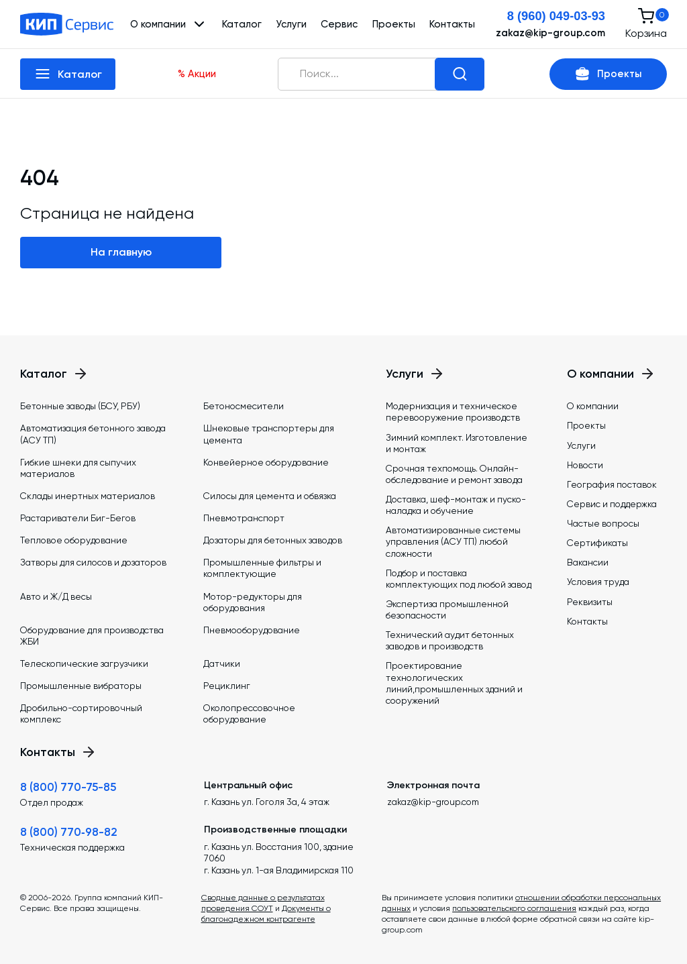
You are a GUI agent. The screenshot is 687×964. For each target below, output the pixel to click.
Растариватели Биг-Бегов (78, 518)
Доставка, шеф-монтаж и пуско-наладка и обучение (456, 505)
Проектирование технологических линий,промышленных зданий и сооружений (454, 682)
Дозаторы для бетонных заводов (272, 540)
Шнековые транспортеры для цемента (268, 434)
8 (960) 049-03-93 (556, 16)
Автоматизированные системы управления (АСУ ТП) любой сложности (453, 541)
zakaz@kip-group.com (550, 33)
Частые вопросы (603, 523)
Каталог (242, 24)
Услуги (291, 24)
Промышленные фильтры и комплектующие (262, 568)
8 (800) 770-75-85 (68, 787)
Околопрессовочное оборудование (249, 713)
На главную (121, 252)
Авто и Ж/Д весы (56, 596)
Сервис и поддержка (612, 503)
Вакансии (588, 562)
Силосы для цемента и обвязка (269, 495)
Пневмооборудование (251, 630)
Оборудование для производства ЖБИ (92, 636)
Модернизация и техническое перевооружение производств (453, 411)
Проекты (393, 24)
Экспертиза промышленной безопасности (447, 609)
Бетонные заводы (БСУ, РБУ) (80, 405)
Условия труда (598, 581)
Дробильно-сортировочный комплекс (81, 713)
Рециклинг (226, 685)
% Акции (197, 74)
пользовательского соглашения (514, 908)
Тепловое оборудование (73, 540)
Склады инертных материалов (87, 495)
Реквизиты (590, 601)
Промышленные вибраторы (81, 685)
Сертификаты (597, 542)
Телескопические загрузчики (84, 663)
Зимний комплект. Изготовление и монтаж (456, 443)
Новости (585, 465)
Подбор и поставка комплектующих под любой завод (458, 579)
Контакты (452, 24)
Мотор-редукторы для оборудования (252, 602)
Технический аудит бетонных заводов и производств (450, 640)
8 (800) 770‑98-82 (68, 832)
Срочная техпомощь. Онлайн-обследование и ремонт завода (454, 474)
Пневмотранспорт (243, 518)
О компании (593, 405)
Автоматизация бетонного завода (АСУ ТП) (93, 434)
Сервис (339, 24)
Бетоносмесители (243, 405)
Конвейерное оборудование (266, 462)
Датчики (221, 663)
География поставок (612, 484)
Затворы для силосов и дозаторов (93, 562)
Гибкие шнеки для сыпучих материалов (78, 468)
